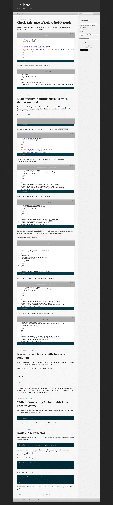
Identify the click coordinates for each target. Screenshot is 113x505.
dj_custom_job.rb (46, 72)
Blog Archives (46, 494)
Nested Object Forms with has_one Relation (41, 356)
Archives (24, 14)
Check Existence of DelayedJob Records (44, 22)
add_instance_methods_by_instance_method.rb (46, 168)
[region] (45, 47)
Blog (18, 14)
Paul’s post (31, 450)
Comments (30, 19)
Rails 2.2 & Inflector (31, 433)
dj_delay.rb (46, 36)
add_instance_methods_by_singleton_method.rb (46, 202)
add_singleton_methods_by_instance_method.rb (46, 319)
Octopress (40, 499)
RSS (95, 14)
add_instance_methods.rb (46, 136)
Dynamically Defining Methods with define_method (43, 100)
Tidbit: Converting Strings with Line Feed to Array (43, 404)
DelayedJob (41, 27)
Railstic (23, 4)
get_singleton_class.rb (46, 243)
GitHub (26, 61)
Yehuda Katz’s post (67, 109)
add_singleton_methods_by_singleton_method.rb (46, 285)
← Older (19, 494)
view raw (71, 33)
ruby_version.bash (46, 121)
